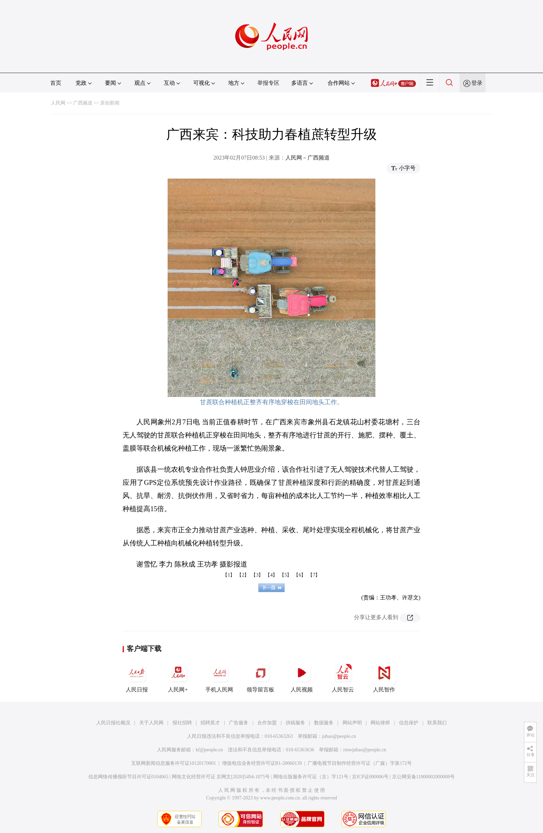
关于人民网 (151, 722)
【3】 (257, 575)
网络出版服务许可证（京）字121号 (310, 776)
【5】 (285, 575)
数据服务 (323, 722)
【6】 (300, 575)
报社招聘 (182, 722)
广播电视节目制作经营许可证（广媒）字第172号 (360, 763)
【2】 (243, 575)
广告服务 (238, 722)
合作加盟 (267, 722)
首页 (55, 83)
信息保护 (408, 722)
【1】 (229, 575)
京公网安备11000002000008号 (423, 776)
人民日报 (137, 676)
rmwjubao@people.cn (364, 749)
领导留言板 (260, 676)
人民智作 (384, 676)
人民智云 (343, 676)
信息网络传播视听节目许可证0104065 (128, 776)
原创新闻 (109, 103)
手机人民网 (219, 676)
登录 (476, 83)
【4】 (271, 575)
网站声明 (352, 722)
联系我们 (437, 722)
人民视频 (302, 676)
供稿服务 (295, 722)
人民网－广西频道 (307, 158)
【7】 (314, 575)
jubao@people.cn (339, 736)
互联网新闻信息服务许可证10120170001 (173, 763)
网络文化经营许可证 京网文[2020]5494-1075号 (221, 776)
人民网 (58, 103)
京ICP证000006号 (370, 776)
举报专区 (268, 83)
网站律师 (380, 722)
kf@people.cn (209, 749)
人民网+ (178, 676)
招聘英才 (210, 722)
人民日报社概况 (113, 722)
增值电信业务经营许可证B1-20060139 (262, 763)
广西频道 (82, 103)
